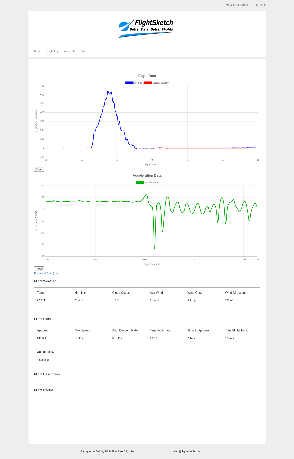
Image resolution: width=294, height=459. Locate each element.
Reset (39, 169)
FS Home (260, 4)
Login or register (237, 4)
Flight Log (52, 51)
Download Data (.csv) (47, 273)
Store (84, 51)
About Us (69, 51)
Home (37, 51)
